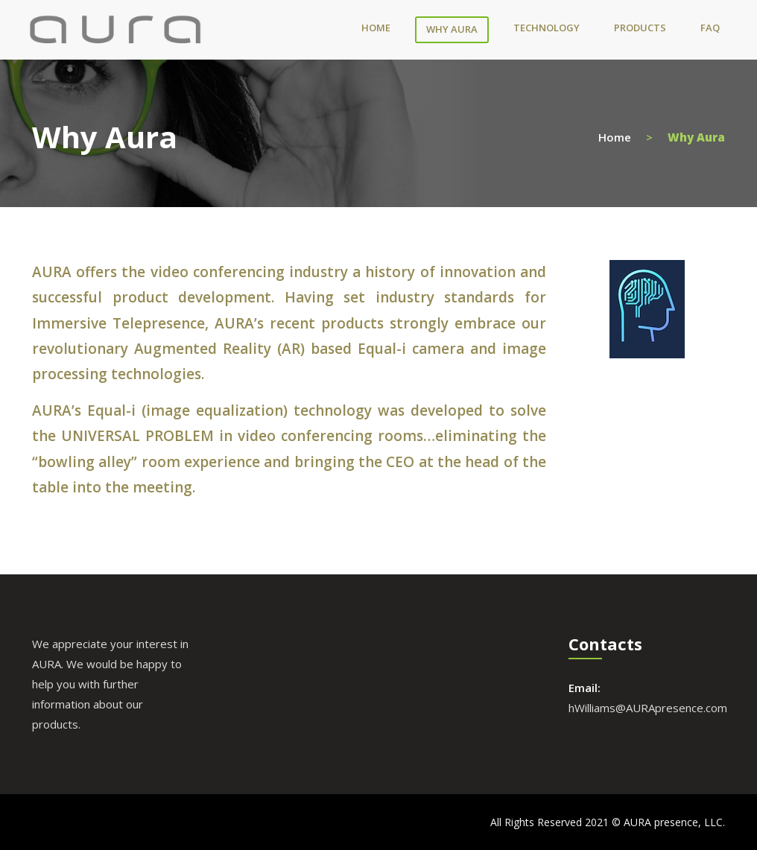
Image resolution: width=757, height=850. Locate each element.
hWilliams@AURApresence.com (647, 707)
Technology (546, 27)
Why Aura (452, 29)
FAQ (710, 27)
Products (640, 27)
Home (375, 27)
